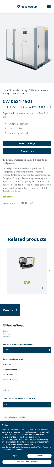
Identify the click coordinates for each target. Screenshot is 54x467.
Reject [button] (14, 456)
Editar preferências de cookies (14, 417)
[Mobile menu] (48, 7)
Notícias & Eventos (10, 380)
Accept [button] (39, 456)
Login (5, 390)
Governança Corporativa (13, 359)
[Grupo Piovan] (27, 6)
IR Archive (7, 364)
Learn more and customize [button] (27, 462)
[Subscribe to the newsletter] (49, 350)
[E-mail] (25, 350)
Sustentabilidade (10, 369)
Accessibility (8, 374)
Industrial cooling (18, 90)
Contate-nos (27, 151)
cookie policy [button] (34, 437)
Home (5, 90)
